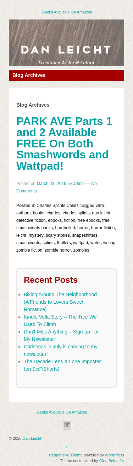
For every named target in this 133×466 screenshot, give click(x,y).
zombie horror (58, 250)
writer (95, 242)
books (38, 212)
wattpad (80, 242)
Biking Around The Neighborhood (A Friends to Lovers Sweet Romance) (60, 302)
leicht (21, 235)
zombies (81, 250)
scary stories (58, 235)
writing (109, 242)
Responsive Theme (66, 455)
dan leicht (101, 212)
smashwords (28, 242)
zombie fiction (29, 250)
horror (83, 227)
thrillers (64, 242)
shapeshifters (84, 235)
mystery (36, 235)
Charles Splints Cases (57, 205)
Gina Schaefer (111, 461)
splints (49, 242)
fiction (69, 220)
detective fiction (31, 220)
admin (79, 183)
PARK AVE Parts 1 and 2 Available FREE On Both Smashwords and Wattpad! (64, 143)
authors (23, 212)
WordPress (114, 455)
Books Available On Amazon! (67, 12)
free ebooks (89, 220)
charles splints (76, 212)
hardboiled (65, 227)
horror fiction (103, 227)
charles (53, 212)
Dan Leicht (66, 50)
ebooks (55, 220)
